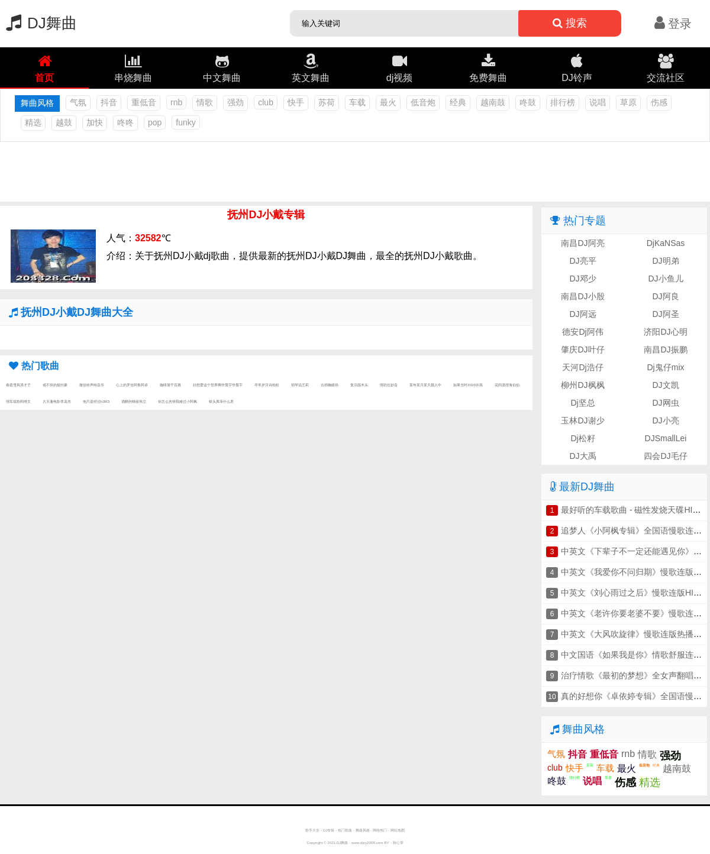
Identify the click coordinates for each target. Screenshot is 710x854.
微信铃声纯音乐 (91, 385)
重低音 (143, 102)
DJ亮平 (582, 261)
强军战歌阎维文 (18, 401)
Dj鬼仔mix (666, 367)
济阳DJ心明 (665, 332)
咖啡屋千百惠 (170, 385)
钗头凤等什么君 (221, 401)
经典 (458, 102)
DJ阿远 (582, 314)
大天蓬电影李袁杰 (57, 401)
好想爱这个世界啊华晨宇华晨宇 (218, 385)
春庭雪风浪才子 (18, 385)
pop (155, 122)
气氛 (78, 102)
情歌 (204, 102)
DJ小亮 (665, 420)
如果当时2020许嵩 (468, 385)
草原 (628, 102)
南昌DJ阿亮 (582, 243)
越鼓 (64, 122)
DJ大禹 (582, 456)
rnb (176, 102)
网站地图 (397, 830)
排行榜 (562, 102)
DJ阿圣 (665, 314)
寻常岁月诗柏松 (266, 385)
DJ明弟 (665, 261)
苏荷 (326, 102)
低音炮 (423, 102)
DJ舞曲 (38, 23)
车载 (357, 102)
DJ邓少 (582, 278)
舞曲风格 (363, 830)
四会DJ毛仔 (665, 456)
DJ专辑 (329, 830)
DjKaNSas (666, 243)
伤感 (659, 102)
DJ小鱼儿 (665, 278)
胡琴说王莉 (300, 385)
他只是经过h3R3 (96, 401)
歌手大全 (312, 830)
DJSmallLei (666, 438)
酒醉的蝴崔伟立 (133, 401)
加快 (94, 122)
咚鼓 (527, 102)
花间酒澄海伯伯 (507, 385)
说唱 (597, 102)
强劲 (235, 102)
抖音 (109, 102)
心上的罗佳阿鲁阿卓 (132, 385)
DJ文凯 (665, 385)
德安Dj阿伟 (582, 332)
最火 (388, 102)
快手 (296, 102)
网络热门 (380, 830)
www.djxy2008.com (367, 842)
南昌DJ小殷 (582, 296)
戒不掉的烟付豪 (55, 385)
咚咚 (125, 122)
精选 (33, 122)
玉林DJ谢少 (582, 420)
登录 (673, 23)
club (265, 102)
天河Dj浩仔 (582, 367)
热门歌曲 (345, 830)
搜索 (570, 23)
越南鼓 (492, 102)
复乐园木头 (359, 385)
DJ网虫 (665, 402)
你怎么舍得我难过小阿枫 (177, 401)
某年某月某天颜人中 (425, 385)
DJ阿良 (665, 296)
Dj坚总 (582, 402)
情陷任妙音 (389, 385)
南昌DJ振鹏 (665, 349)
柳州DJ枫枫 (582, 385)
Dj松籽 (582, 438)
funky (185, 122)
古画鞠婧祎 (329, 385)
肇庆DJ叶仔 (582, 349)
